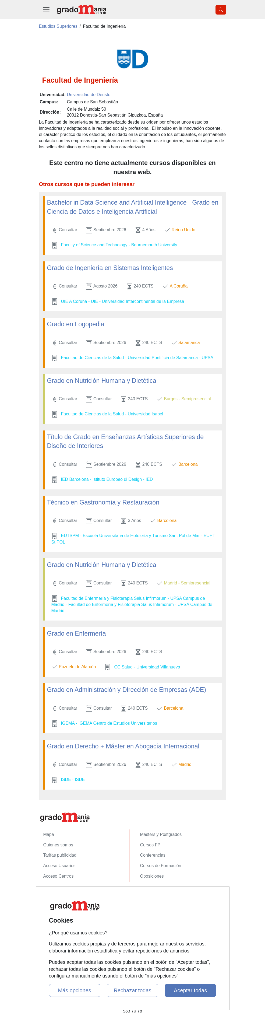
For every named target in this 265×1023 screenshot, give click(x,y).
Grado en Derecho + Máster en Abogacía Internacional (123, 746)
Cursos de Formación (160, 865)
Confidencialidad (59, 903)
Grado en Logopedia (75, 324)
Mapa (48, 834)
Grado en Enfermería (76, 633)
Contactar (52, 893)
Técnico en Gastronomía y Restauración (103, 502)
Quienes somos (58, 845)
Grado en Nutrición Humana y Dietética (101, 380)
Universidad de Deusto (88, 94)
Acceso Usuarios (59, 865)
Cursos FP (150, 845)
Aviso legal (53, 913)
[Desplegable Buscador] (220, 10)
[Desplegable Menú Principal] (46, 9)
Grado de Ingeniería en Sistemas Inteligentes (110, 267)
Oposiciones (152, 876)
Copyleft (51, 924)
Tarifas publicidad (60, 855)
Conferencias (152, 855)
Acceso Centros (58, 876)
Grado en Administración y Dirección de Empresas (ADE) (126, 689)
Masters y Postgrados (161, 834)
